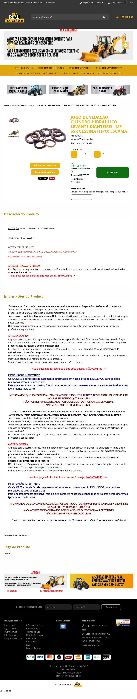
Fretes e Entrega (33, 648)
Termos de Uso (33, 631)
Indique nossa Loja (13, 638)
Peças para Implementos (27, 73)
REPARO (8, 553)
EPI (74, 73)
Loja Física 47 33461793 (122, 2)
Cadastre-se (36, 2)
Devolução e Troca (34, 635)
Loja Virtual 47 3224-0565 (94, 2)
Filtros (65, 73)
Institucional (10, 625)
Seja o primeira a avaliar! (82, 143)
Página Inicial (10, 628)
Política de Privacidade (31, 640)
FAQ (28, 644)
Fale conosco (49, 2)
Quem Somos (10, 631)
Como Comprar (33, 628)
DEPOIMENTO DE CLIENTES (109, 73)
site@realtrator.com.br (92, 645)
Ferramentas (86, 73)
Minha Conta (24, 2)
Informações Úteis (34, 625)
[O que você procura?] (104, 17)
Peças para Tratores (24, 67)
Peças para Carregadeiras (108, 67)
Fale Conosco (10, 635)
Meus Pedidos (10, 2)
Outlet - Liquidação (51, 73)
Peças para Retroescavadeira (51, 67)
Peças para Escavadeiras (80, 67)
